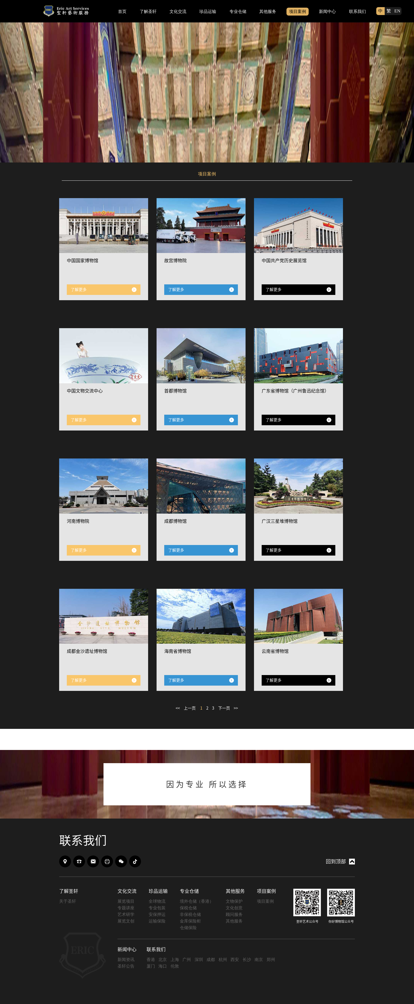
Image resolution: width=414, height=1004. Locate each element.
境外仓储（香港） (197, 901)
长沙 (247, 960)
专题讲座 (125, 908)
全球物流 (157, 901)
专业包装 (157, 908)
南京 (259, 960)
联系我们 (357, 11)
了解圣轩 (148, 11)
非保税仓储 (190, 914)
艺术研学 (125, 914)
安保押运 (157, 914)
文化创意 (234, 908)
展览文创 (125, 921)
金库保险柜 (190, 921)
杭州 (223, 960)
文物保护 (234, 901)
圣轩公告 (125, 966)
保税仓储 (188, 908)
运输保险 (157, 921)
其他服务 (267, 11)
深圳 (199, 960)
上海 (175, 960)
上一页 (188, 708)
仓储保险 (188, 928)
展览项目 (125, 901)
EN (397, 10)
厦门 (151, 966)
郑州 (271, 960)
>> (239, 708)
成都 (210, 960)
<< (175, 708)
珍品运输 (207, 11)
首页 (122, 11)
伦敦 (175, 966)
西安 (234, 960)
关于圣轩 (67, 901)
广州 (186, 960)
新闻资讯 (125, 960)
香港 (151, 960)
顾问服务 (234, 914)
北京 (162, 960)
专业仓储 (237, 11)
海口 (162, 966)
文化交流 (178, 11)
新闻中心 (327, 11)
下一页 (226, 708)
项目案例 (297, 11)
